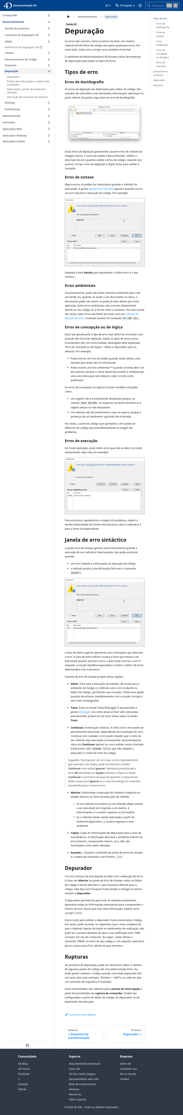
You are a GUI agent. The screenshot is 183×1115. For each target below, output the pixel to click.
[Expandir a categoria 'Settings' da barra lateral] (49, 103)
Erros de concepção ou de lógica (162, 54)
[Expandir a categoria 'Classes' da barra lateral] (49, 53)
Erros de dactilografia (162, 25)
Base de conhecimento (82, 1084)
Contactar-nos (128, 1068)
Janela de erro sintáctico (160, 73)
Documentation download (84, 1063)
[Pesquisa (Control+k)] (162, 5)
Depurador (159, 80)
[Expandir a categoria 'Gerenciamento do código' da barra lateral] (49, 59)
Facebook (24, 1074)
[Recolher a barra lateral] (27, 1045)
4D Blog (23, 1063)
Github (22, 1089)
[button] (28, 65)
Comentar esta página (80, 1014)
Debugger (84, 712)
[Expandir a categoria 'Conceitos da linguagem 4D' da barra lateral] (49, 35)
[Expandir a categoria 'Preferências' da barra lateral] (49, 109)
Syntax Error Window (101, 188)
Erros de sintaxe (160, 34)
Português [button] (123, 5)
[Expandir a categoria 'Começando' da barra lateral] (49, 15)
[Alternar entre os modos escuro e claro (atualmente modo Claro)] (140, 5)
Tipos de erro (160, 18)
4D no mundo (128, 1074)
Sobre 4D (125, 1063)
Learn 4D (74, 1068)
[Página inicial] (68, 17)
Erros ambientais (162, 43)
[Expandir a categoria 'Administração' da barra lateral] (49, 116)
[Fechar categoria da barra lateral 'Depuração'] (49, 71)
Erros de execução (161, 64)
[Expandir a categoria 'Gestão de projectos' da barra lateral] (49, 28)
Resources (75, 1094)
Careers (124, 1079)
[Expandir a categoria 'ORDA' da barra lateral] (49, 42)
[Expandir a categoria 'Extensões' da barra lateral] (49, 122)
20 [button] (106, 5)
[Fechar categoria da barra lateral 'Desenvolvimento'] (49, 22)
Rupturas (158, 85)
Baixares (74, 1089)
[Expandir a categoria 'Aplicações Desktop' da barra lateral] (49, 135)
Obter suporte (77, 1099)
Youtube (23, 1084)
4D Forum (24, 1068)
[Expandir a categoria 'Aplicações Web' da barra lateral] (49, 129)
